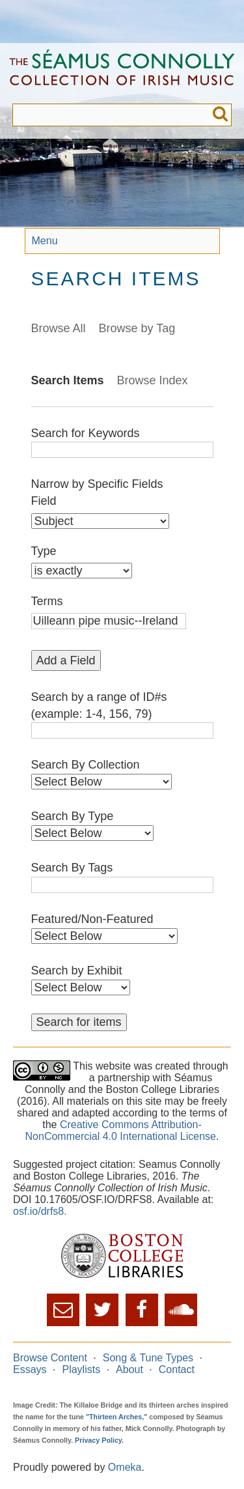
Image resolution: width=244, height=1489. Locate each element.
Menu (45, 240)
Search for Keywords (85, 433)
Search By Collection (85, 764)
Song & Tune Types (148, 1357)
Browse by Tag (137, 328)
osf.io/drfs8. (40, 1211)
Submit (220, 115)
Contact (177, 1369)
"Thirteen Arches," (116, 1417)
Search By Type (72, 816)
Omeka (125, 1467)
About (129, 1369)
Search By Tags (72, 867)
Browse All (58, 328)
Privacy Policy (98, 1440)
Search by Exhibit (76, 970)
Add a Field (66, 660)
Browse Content (50, 1357)
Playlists (81, 1369)
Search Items (67, 380)
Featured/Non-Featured (92, 919)
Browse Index (152, 380)
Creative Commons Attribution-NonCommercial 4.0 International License (120, 1130)
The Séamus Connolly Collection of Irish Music (122, 73)
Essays (30, 1369)
